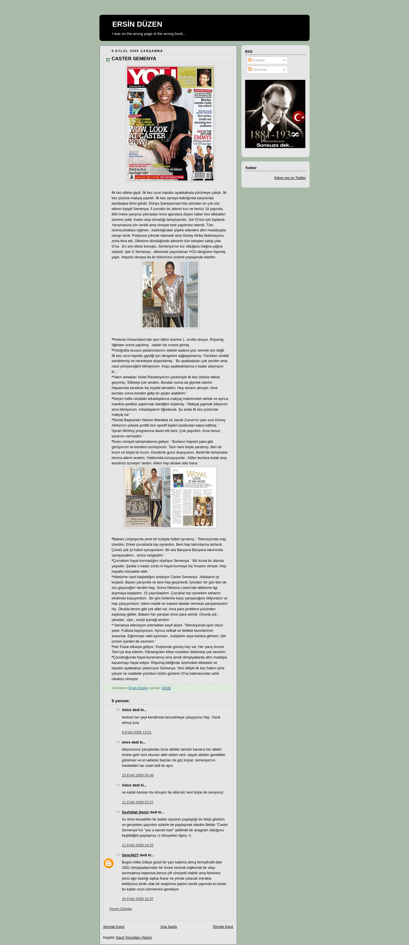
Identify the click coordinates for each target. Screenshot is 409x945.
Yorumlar (257, 70)
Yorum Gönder (120, 909)
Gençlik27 (130, 855)
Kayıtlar (256, 60)
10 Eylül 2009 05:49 (137, 775)
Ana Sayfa (168, 927)
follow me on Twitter (290, 178)
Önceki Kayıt (223, 927)
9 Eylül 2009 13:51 (136, 732)
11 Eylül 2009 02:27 (137, 802)
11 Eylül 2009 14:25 (137, 845)
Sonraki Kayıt (113, 927)
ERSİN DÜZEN (137, 24)
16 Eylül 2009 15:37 (137, 899)
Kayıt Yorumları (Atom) (134, 938)
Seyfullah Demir (135, 812)
